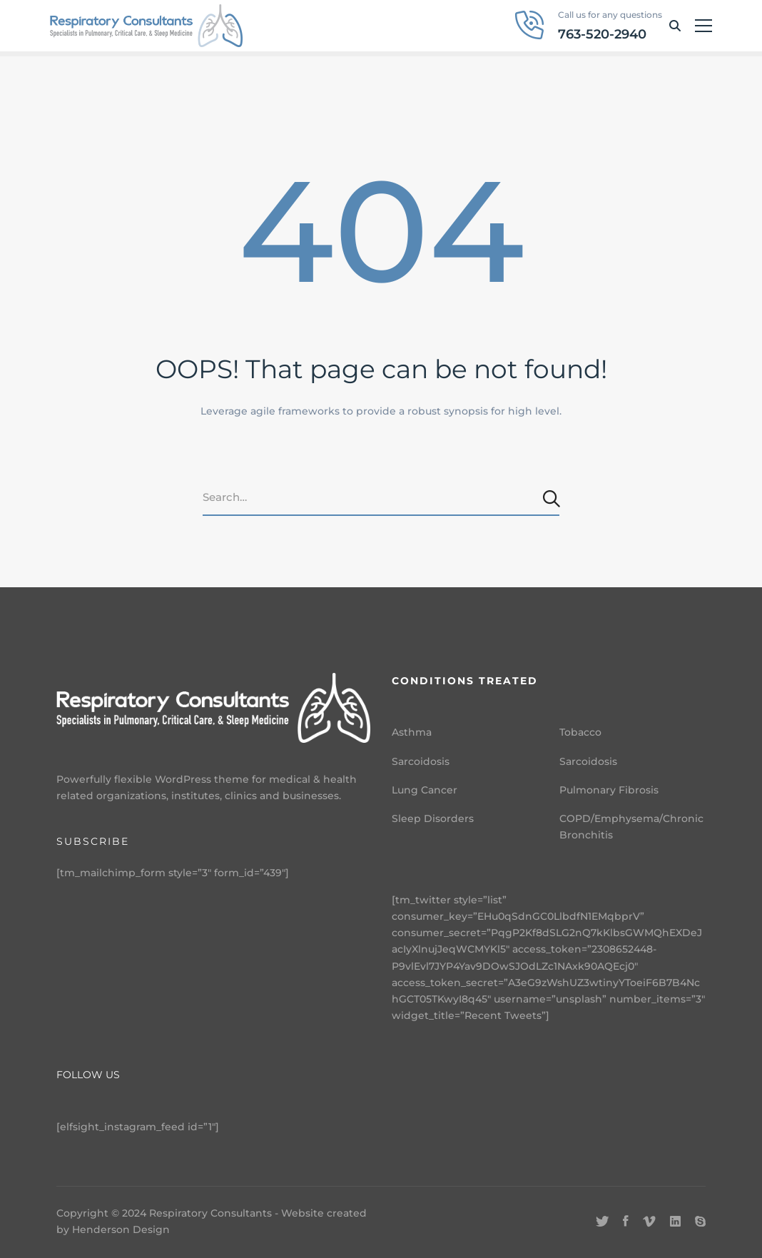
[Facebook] (625, 1221)
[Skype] (700, 1221)
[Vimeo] (649, 1221)
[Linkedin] (675, 1221)
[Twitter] (602, 1221)
